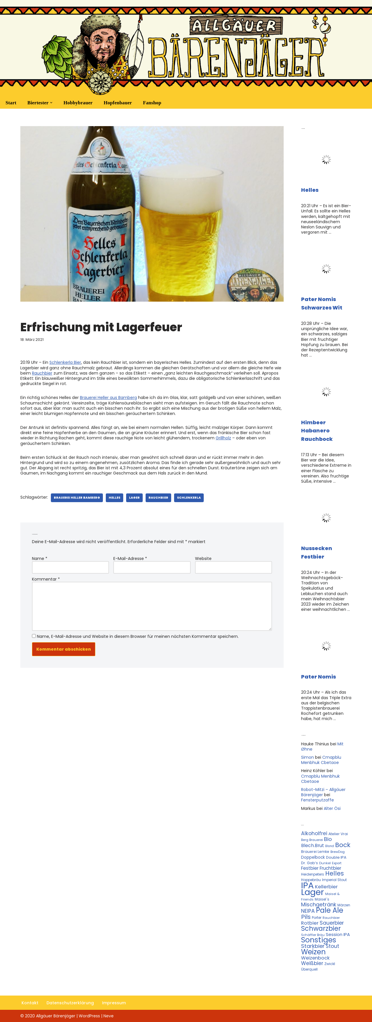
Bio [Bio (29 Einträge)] (328, 839)
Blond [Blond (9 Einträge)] (329, 846)
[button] (51, 102)
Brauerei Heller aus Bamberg (108, 397)
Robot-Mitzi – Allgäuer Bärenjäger (323, 792)
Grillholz (223, 438)
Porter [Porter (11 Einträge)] (316, 917)
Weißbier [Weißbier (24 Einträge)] (312, 963)
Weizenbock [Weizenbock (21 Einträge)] (315, 958)
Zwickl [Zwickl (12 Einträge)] (329, 963)
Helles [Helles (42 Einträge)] (334, 873)
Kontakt (30, 1003)
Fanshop (152, 102)
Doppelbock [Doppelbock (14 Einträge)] (313, 857)
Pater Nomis (318, 676)
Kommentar (46, 579)
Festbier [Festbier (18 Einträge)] (310, 868)
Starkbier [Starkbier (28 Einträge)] (313, 946)
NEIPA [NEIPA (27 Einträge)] (308, 910)
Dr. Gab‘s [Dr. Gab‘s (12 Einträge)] (309, 862)
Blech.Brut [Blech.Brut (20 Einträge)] (312, 845)
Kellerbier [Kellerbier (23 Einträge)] (326, 886)
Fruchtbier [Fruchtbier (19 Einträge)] (330, 868)
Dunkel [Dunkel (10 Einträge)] (325, 863)
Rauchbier (42, 373)
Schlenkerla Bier (65, 362)
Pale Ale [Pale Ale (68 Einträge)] (329, 910)
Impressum (114, 1003)
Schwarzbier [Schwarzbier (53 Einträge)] (321, 928)
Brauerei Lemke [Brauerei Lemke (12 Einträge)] (315, 851)
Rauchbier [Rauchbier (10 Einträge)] (331, 917)
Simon (307, 757)
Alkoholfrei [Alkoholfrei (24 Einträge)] (314, 833)
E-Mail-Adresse (130, 558)
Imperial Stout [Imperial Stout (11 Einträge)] (334, 879)
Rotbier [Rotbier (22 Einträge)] (310, 923)
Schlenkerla (189, 497)
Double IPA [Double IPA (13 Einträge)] (336, 857)
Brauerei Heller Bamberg (77, 497)
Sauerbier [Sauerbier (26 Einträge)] (332, 922)
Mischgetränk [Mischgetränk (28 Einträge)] (318, 904)
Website (203, 558)
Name (39, 558)
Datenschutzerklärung (70, 1003)
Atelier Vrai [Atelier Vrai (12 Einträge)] (338, 833)
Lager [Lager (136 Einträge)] (312, 892)
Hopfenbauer (118, 102)
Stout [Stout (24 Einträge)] (332, 946)
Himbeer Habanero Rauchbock (317, 431)
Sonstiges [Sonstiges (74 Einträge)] (318, 940)
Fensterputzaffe (317, 800)
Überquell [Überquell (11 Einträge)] (309, 969)
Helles (114, 497)
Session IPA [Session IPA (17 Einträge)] (338, 934)
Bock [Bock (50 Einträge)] (342, 844)
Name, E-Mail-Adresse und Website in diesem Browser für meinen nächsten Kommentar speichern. (138, 636)
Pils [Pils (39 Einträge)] (306, 917)
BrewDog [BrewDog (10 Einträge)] (337, 851)
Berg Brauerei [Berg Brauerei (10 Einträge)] (312, 839)
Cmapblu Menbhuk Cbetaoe (321, 759)
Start (11, 102)
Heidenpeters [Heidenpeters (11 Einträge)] (312, 874)
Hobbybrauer (78, 102)
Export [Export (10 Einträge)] (336, 863)
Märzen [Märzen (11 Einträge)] (343, 905)
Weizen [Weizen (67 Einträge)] (313, 952)
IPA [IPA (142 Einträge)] (307, 885)
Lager (134, 497)
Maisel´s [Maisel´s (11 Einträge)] (322, 899)
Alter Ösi (332, 808)
